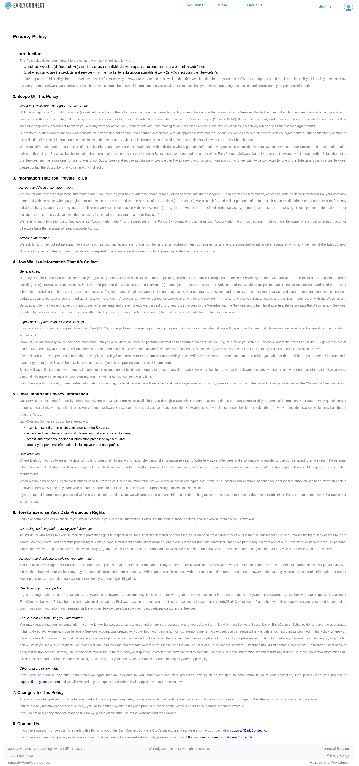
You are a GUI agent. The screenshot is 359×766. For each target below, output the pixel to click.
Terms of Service (335, 749)
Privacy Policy (337, 756)
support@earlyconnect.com (30, 762)
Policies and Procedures (329, 762)
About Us (254, 5)
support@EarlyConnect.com (40, 682)
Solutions (195, 5)
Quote (221, 5)
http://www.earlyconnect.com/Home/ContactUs (219, 737)
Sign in (325, 6)
